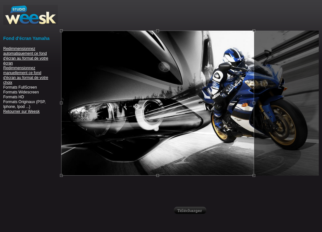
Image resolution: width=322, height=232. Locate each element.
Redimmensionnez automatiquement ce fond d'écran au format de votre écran (25, 55)
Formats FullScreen (20, 87)
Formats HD (13, 97)
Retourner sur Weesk (21, 111)
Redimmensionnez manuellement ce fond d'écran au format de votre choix (25, 75)
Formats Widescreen (21, 92)
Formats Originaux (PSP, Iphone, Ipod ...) (24, 104)
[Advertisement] (190, 14)
